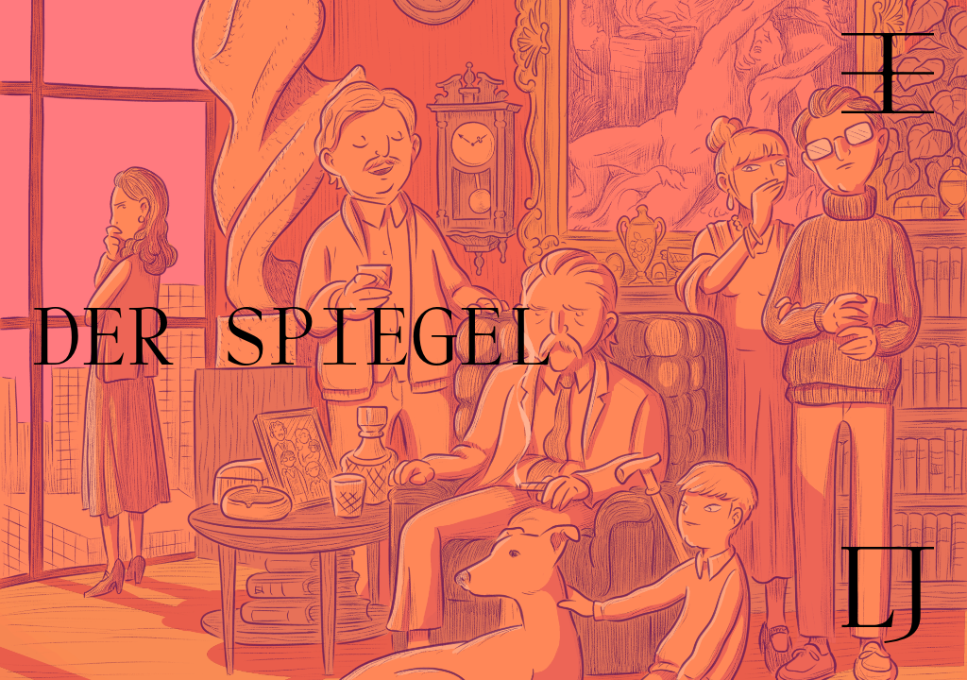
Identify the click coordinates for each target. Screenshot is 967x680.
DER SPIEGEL (292, 340)
